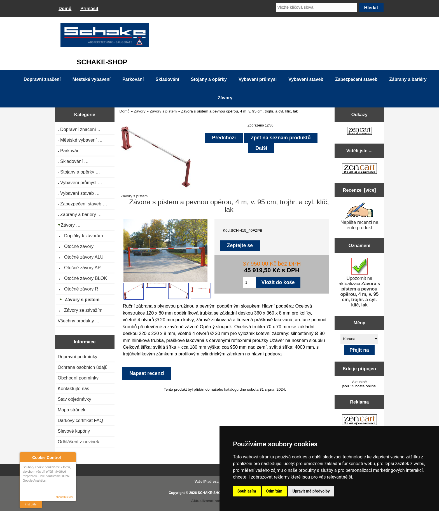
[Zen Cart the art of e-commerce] (359, 131)
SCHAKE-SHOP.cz (212, 493)
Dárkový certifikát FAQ (80, 420)
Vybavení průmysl (258, 79)
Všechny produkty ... (78, 320)
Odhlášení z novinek (78, 441)
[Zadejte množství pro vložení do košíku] (249, 282)
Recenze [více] (359, 190)
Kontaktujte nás (73, 388)
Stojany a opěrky (209, 79)
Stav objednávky (74, 399)
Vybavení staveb (305, 79)
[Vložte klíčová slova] (316, 7)
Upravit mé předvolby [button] (311, 491)
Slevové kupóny (74, 430)
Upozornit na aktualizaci (359, 282)
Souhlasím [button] (246, 491)
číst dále (31, 504)
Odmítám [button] (274, 491)
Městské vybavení (92, 79)
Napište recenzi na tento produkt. (359, 216)
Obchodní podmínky (78, 377)
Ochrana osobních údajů (83, 367)
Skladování (167, 79)
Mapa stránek (71, 409)
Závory (140, 111)
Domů (65, 8)
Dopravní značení (42, 79)
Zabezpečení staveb (356, 79)
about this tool (64, 497)
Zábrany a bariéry (407, 79)
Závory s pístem (163, 111)
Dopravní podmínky (77, 356)
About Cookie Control (25, 457)
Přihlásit (89, 8)
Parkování (133, 79)
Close (71, 457)
